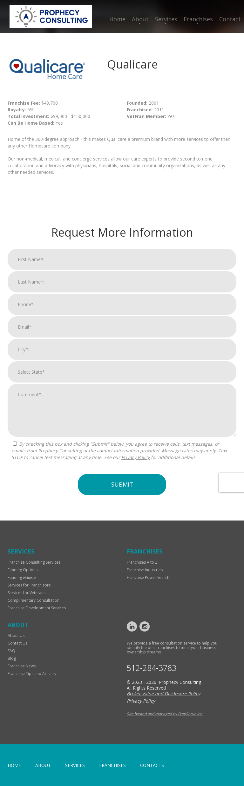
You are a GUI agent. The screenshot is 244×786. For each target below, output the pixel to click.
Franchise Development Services (37, 608)
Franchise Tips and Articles (32, 673)
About (140, 19)
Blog (12, 658)
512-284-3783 (151, 668)
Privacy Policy (135, 464)
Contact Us (17, 643)
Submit (122, 491)
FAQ (11, 650)
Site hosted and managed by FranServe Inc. (165, 714)
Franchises (198, 19)
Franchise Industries (145, 570)
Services (166, 19)
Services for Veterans (26, 592)
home (14, 765)
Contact (230, 19)
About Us (16, 635)
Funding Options (22, 570)
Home (117, 19)
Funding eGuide (22, 577)
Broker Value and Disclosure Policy (163, 694)
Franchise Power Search (148, 577)
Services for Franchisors (29, 585)
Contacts (152, 765)
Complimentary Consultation (33, 600)
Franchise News (22, 666)
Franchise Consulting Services (34, 562)
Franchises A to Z (142, 562)
